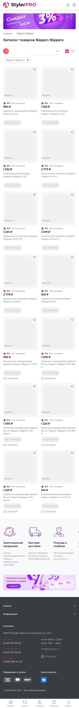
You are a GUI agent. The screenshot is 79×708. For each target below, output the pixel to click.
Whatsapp (67, 4)
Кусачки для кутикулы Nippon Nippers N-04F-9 (58, 237)
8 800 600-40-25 (12, 661)
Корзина (54, 706)
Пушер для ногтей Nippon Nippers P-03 (56, 300)
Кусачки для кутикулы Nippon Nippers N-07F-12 (20, 237)
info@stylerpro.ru (50, 649)
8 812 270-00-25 (12, 652)
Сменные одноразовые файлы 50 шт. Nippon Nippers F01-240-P (20, 497)
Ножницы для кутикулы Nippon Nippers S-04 (54, 112)
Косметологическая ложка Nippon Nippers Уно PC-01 (56, 496)
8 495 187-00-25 (12, 643)
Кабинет (39, 706)
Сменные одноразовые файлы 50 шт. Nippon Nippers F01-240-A (20, 430)
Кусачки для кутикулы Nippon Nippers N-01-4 (58, 175)
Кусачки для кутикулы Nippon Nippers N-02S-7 (20, 300)
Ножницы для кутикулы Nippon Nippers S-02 (16, 175)
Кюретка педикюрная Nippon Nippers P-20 (20, 112)
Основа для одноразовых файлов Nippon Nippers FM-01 (20, 362)
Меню (68, 706)
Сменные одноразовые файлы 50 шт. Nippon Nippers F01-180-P (58, 430)
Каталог (25, 706)
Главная (10, 706)
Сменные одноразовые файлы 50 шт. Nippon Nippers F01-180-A (58, 364)
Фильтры (6, 51)
